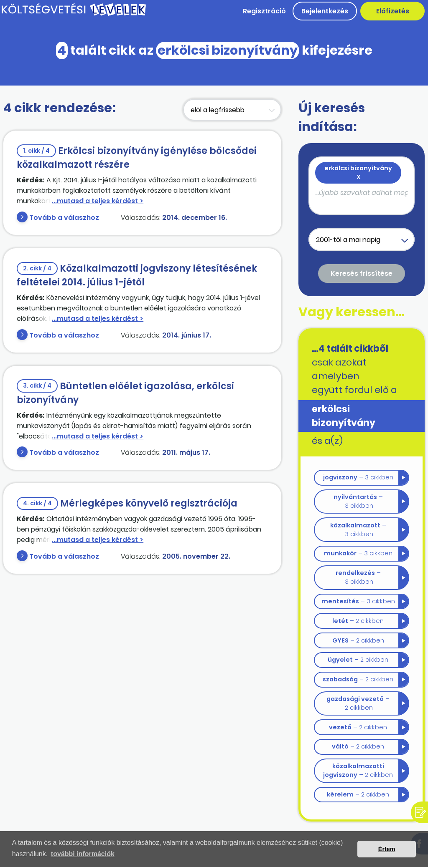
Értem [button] (386, 849)
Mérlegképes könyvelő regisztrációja (127, 503)
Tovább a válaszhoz (64, 217)
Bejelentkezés (324, 11)
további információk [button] (83, 853)
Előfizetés (392, 11)
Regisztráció (264, 11)
